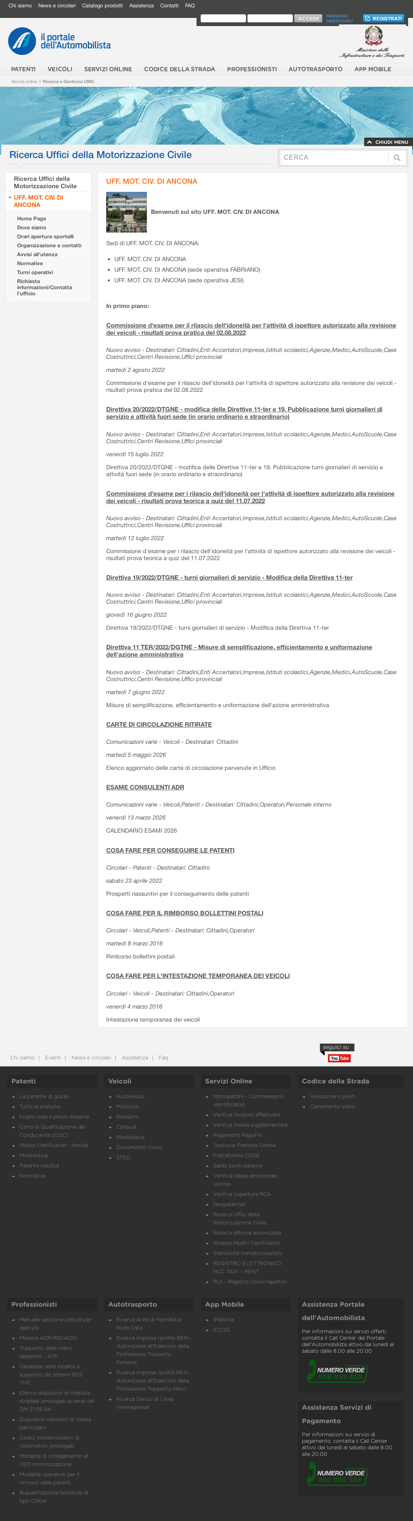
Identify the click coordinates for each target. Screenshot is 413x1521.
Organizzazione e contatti (49, 245)
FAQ (190, 5)
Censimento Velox (332, 1107)
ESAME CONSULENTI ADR (145, 787)
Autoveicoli (130, 1096)
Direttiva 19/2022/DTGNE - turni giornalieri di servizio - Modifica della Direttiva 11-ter (229, 577)
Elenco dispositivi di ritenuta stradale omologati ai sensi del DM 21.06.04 (57, 1401)
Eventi (52, 1058)
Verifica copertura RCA (242, 1194)
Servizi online (24, 81)
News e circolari (57, 5)
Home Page (31, 218)
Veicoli (119, 1081)
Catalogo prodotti (102, 5)
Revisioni (127, 1117)
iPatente (223, 1320)
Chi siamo (20, 5)
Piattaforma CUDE (236, 1155)
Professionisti (34, 1304)
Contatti (169, 5)
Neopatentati (229, 1204)
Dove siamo (31, 227)
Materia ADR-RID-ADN (48, 1338)
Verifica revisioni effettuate (246, 1115)
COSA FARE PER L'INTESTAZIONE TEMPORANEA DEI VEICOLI (198, 975)
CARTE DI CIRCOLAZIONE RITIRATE (159, 724)
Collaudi (126, 1127)
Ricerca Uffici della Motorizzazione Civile (45, 182)
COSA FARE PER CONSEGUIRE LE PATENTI (170, 850)
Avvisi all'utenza (37, 254)
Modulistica (34, 1155)
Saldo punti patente (237, 1166)
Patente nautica (39, 1166)
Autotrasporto (132, 1304)
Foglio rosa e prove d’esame (54, 1117)
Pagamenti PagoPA (237, 1135)
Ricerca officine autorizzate (247, 1233)
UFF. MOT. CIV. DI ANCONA (38, 200)
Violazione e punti (332, 1096)
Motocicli (127, 1107)
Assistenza (141, 5)
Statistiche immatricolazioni (247, 1253)
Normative (30, 263)
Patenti (23, 1081)
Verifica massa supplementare (250, 1125)
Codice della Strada (335, 1081)
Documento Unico (139, 1147)
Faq (162, 1058)
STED (123, 1158)
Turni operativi (35, 272)
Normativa (33, 1176)
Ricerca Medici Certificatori (246, 1243)
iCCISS (221, 1330)
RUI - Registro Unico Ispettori (250, 1282)
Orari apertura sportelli (45, 236)
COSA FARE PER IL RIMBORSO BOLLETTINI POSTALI (184, 913)
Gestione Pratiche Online (244, 1145)
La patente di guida (44, 1096)
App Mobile (224, 1304)
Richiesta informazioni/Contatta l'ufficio (44, 287)
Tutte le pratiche (40, 1107)
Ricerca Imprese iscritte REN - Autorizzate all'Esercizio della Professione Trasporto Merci (153, 1381)
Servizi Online (228, 1081)
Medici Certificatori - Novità (54, 1145)
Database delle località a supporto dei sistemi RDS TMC (51, 1375)
